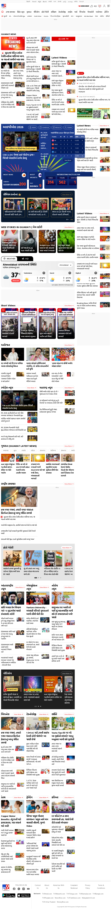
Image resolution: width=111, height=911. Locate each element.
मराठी (50, 1)
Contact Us (38, 886)
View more (66, 194)
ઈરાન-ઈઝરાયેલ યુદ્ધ (19, 16)
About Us (47, 886)
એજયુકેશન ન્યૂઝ (31, 587)
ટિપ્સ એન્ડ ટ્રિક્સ (55, 16)
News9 (34, 1)
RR (54, 140)
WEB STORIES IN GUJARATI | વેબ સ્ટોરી (21, 227)
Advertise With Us (58, 886)
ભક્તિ (54, 714)
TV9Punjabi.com (47, 898)
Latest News (84, 125)
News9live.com (60, 898)
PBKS (55, 144)
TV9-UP (81, 1)
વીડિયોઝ (36, 12)
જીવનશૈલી (66, 16)
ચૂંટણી (5, 16)
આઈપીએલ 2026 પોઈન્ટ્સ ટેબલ (62, 132)
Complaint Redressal (74, 886)
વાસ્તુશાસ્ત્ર (79, 16)
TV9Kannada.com (85, 894)
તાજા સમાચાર (10, 12)
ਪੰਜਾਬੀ (59, 1)
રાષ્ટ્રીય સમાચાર (8, 484)
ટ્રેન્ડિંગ (106, 12)
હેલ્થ (96, 16)
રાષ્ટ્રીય (70, 12)
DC (54, 152)
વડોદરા (33, 450)
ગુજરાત (29, 12)
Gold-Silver (37, 16)
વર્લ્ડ (75, 12)
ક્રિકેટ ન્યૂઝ (20, 12)
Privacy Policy (87, 886)
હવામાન (29, 16)
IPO (72, 16)
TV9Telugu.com (71, 894)
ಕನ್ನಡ (39, 1)
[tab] (35, 577)
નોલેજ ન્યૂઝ (55, 587)
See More (68, 160)
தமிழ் (64, 1)
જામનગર (63, 450)
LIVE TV (63, 39)
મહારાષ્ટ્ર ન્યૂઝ (46, 387)
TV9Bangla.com (98, 894)
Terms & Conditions (101, 886)
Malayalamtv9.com (88, 898)
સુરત (15, 450)
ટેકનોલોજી (62, 12)
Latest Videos (59, 57)
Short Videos (8, 305)
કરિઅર (55, 797)
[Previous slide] (67, 219)
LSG (54, 156)
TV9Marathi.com (59, 894)
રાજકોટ (24, 450)
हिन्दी (28, 1)
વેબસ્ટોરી (90, 12)
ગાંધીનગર (53, 450)
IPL (10, 16)
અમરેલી (73, 450)
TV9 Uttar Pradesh (49, 902)
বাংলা (55, 1)
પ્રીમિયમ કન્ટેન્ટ (12, 194)
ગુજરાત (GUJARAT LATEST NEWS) (19, 446)
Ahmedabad (19, 264)
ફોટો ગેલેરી (45, 12)
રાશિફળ (53, 12)
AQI (95, 6)
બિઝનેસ (82, 12)
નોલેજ (102, 16)
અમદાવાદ (6, 450)
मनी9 (75, 1)
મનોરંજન (99, 12)
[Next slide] (71, 219)
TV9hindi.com (47, 894)
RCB (54, 148)
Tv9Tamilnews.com (73, 898)
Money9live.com (62, 902)
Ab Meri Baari (88, 16)
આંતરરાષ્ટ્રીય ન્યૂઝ (7, 587)
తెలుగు (45, 1)
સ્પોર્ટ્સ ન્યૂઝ (7, 387)
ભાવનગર (42, 450)
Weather (9, 258)
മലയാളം (70, 1)
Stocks (46, 16)
